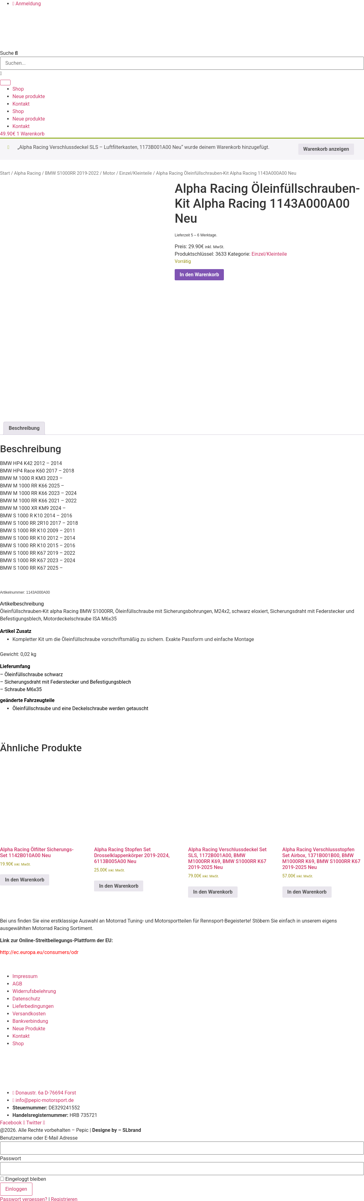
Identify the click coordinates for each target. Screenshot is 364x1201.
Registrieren (64, 1197)
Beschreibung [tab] (24, 426)
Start (5, 173)
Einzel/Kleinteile (135, 173)
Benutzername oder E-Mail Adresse (39, 1135)
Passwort (10, 1156)
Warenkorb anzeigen (326, 149)
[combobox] (182, 63)
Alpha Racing (27, 173)
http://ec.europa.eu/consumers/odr (39, 950)
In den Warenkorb (199, 275)
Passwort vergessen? (24, 1197)
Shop (18, 89)
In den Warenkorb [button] (24, 878)
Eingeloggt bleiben (23, 1177)
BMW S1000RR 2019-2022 (72, 173)
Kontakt (21, 104)
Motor (109, 173)
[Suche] (5, 82)
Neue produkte (28, 96)
